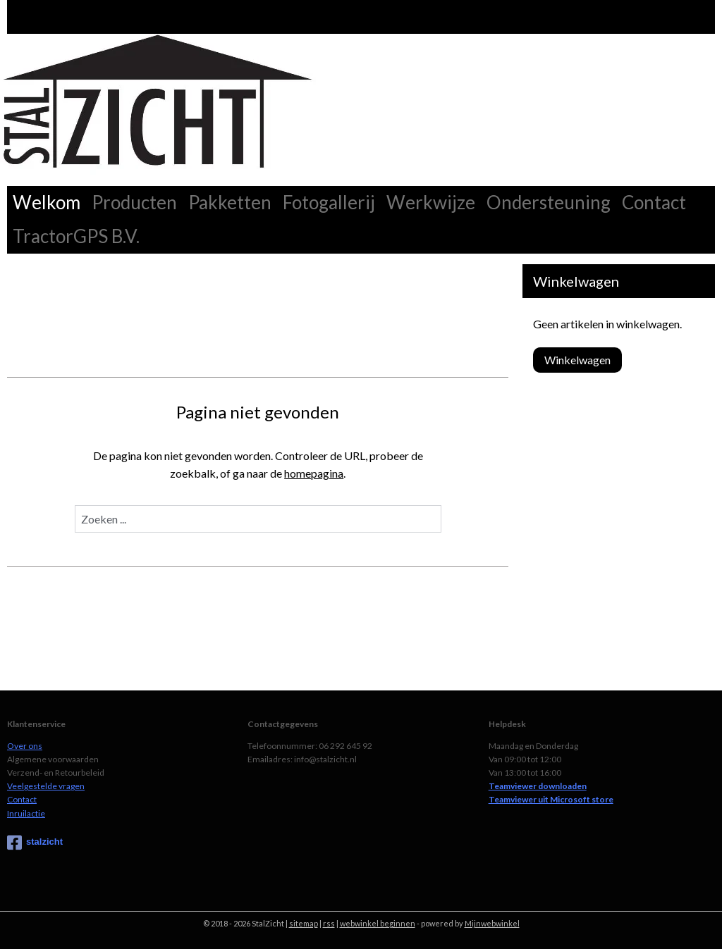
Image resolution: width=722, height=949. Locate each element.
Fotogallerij (329, 202)
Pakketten (229, 202)
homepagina (313, 473)
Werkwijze (430, 202)
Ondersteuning (549, 202)
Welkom (46, 202)
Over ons (24, 745)
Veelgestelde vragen (46, 786)
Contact (654, 202)
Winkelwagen (577, 359)
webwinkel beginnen (377, 923)
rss (329, 923)
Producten (134, 202)
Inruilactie (26, 813)
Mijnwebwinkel (492, 923)
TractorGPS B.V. (76, 236)
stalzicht (35, 842)
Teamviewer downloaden (538, 786)
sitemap (303, 923)
